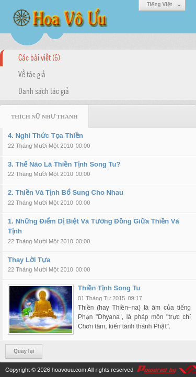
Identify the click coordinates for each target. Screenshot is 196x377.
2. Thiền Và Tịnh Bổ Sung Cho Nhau (65, 192)
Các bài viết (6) (39, 57)
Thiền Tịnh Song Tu (109, 288)
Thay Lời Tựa (29, 260)
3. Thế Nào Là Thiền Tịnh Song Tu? (64, 164)
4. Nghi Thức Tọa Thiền (45, 135)
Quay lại (24, 351)
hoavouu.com (69, 370)
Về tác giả (31, 73)
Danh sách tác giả (43, 90)
